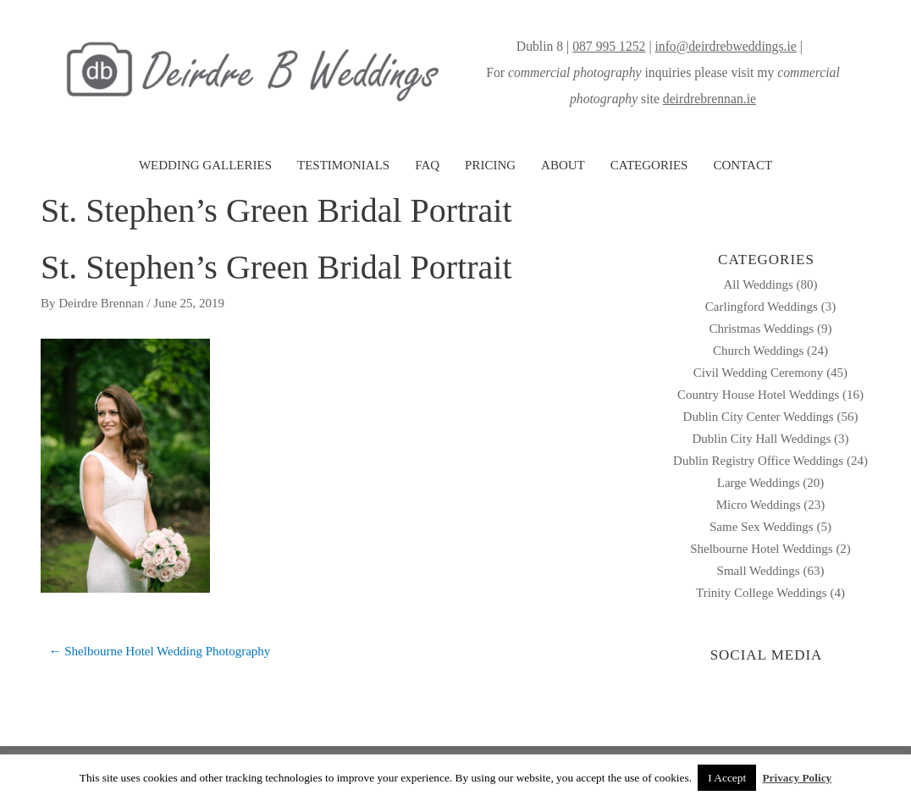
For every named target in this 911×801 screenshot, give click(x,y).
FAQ (427, 165)
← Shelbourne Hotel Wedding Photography (160, 651)
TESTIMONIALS (343, 165)
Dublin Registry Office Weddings (758, 460)
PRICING (490, 165)
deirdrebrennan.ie (709, 98)
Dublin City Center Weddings (758, 416)
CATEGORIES (649, 165)
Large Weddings (758, 482)
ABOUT (563, 165)
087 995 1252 (608, 46)
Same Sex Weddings (761, 526)
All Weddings (757, 284)
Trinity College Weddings (761, 592)
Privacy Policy (796, 777)
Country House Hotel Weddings (758, 394)
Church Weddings (758, 350)
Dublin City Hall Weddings (761, 438)
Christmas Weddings (761, 328)
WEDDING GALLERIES (205, 165)
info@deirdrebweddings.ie (725, 46)
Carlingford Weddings (761, 306)
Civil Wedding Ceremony (758, 372)
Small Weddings (758, 570)
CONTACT (742, 165)
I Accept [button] (727, 777)
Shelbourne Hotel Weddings (761, 548)
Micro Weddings (758, 504)
